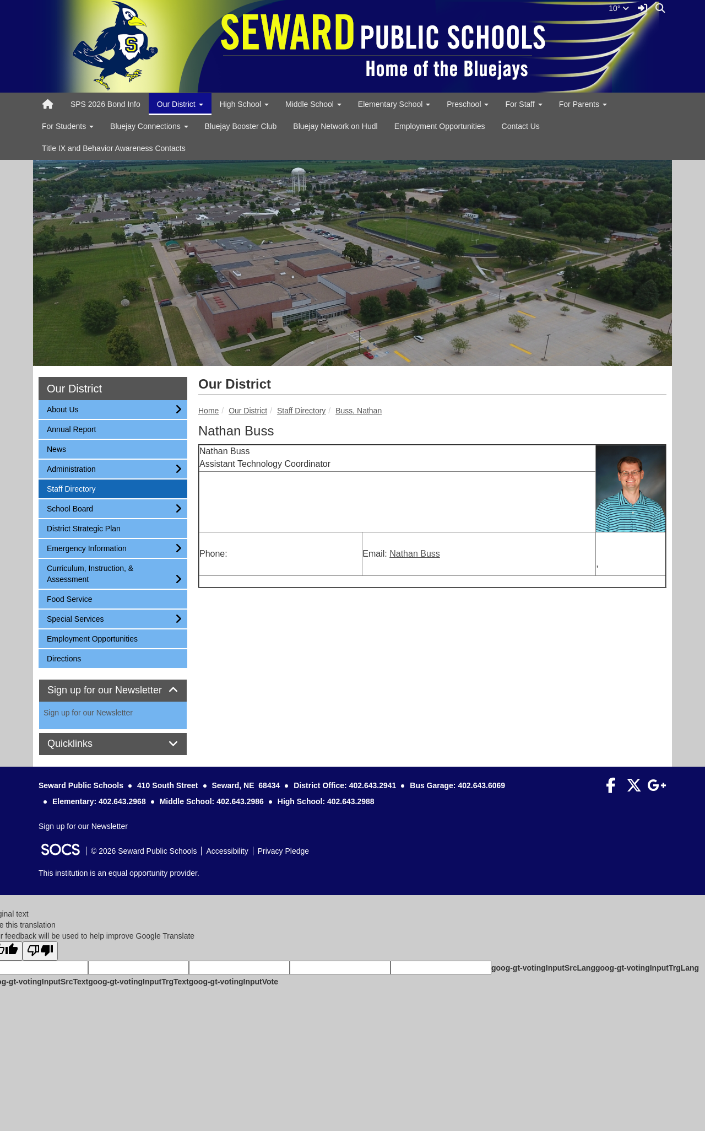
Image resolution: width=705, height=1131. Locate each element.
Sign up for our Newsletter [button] (112, 690)
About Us (62, 408)
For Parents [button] (583, 104)
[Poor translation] (40, 951)
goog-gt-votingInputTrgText (138, 981)
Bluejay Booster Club (241, 126)
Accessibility (227, 851)
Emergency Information (86, 547)
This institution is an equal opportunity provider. (119, 873)
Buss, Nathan (358, 410)
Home (208, 410)
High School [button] (244, 104)
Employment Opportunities (439, 126)
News (61, 448)
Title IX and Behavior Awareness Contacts (114, 148)
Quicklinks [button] (82, 744)
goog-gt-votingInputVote (233, 981)
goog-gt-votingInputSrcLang (543, 967)
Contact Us (521, 126)
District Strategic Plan (83, 528)
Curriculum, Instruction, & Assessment (89, 573)
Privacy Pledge (283, 851)
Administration (71, 468)
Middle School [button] (313, 104)
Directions (63, 658)
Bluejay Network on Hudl (335, 126)
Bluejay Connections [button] (149, 126)
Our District (248, 410)
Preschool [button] (468, 104)
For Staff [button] (523, 104)
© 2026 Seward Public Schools (144, 851)
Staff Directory (301, 410)
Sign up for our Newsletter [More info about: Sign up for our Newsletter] (88, 712)
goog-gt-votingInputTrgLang (647, 967)
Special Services (75, 618)
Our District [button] (180, 104)
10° (619, 8)
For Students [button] (68, 126)
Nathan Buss (414, 553)
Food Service (69, 598)
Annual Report (71, 428)
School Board (69, 508)
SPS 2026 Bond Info (105, 104)
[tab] (113, 691)
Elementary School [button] (394, 104)
